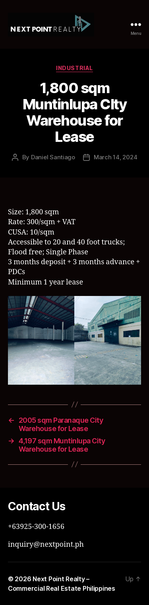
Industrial (74, 68)
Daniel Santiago (53, 157)
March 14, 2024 (115, 157)
